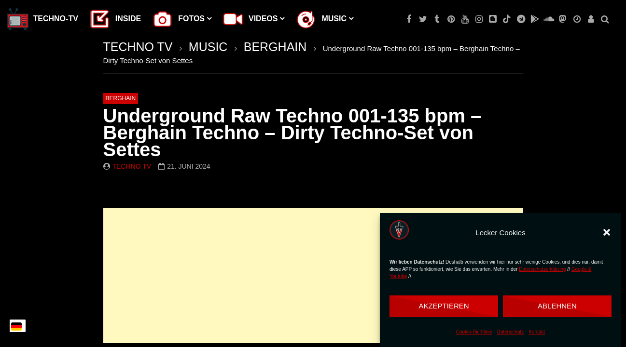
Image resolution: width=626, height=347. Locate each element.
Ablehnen (557, 306)
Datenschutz (510, 331)
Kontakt (537, 331)
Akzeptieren (443, 306)
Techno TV (132, 166)
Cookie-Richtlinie (474, 331)
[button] (607, 232)
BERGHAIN (275, 46)
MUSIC (208, 46)
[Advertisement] (313, 275)
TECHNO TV (138, 46)
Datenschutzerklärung (542, 269)
